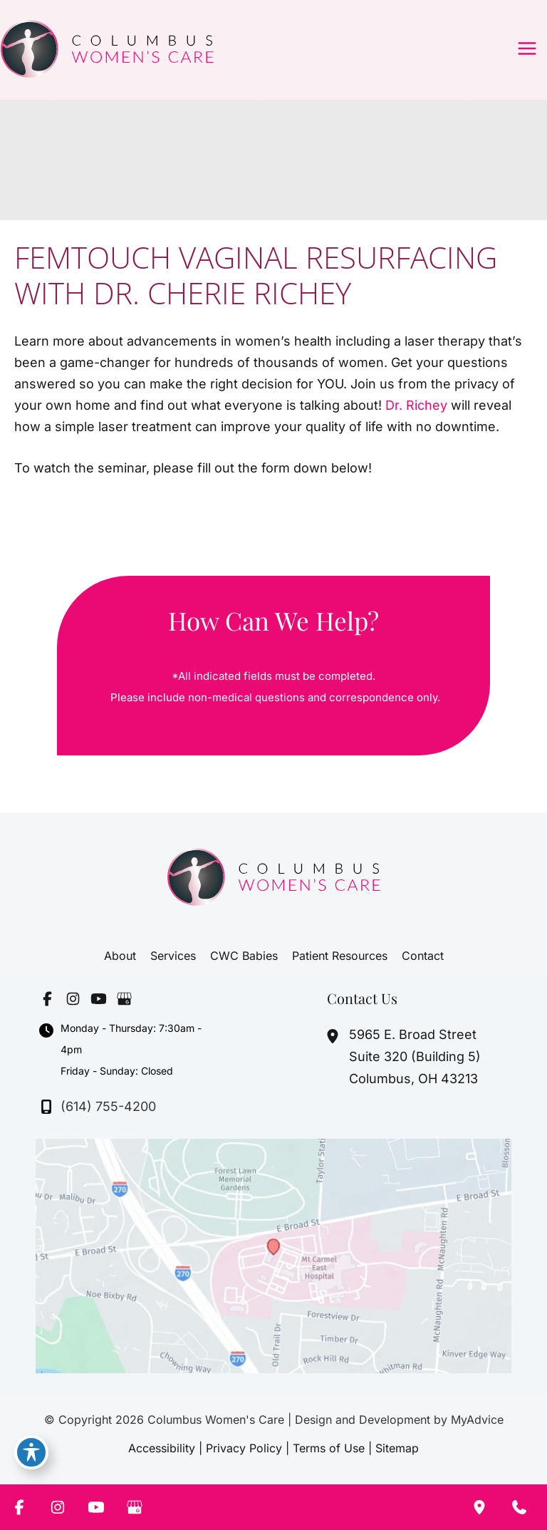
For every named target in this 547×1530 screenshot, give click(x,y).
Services (173, 956)
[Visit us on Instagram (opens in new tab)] (72, 999)
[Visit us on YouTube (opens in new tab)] (98, 999)
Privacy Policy (244, 1448)
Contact (423, 956)
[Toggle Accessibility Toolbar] (31, 1452)
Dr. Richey (416, 405)
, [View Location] (415, 1056)
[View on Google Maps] (273, 1254)
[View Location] (334, 1036)
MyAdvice (477, 1419)
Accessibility (161, 1448)
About (120, 956)
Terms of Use (329, 1448)
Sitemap (397, 1448)
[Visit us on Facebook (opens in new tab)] (47, 999)
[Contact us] (519, 1507)
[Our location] (479, 1507)
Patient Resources (339, 956)
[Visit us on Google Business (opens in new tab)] (124, 999)
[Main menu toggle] (526, 49)
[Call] (97, 1106)
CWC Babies (244, 956)
